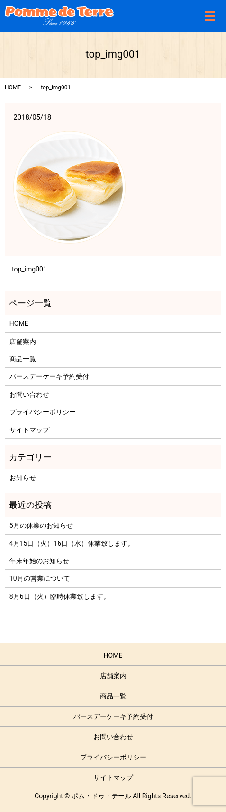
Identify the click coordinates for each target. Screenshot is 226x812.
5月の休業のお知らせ (41, 525)
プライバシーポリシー (42, 412)
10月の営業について (39, 578)
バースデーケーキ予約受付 (49, 376)
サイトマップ (29, 430)
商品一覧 (22, 359)
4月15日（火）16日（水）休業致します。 (71, 543)
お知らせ (22, 477)
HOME (13, 87)
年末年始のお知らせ (39, 561)
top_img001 (29, 269)
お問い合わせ (29, 394)
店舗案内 (22, 341)
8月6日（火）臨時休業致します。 (59, 596)
